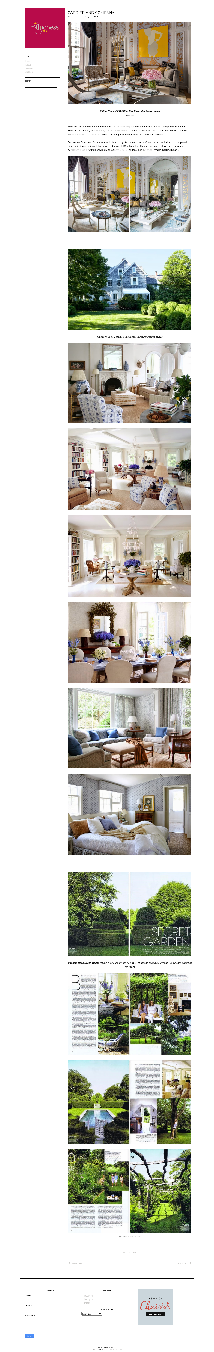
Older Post (184, 1263)
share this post (128, 1252)
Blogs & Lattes (114, 1349)
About (28, 65)
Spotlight (29, 72)
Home (28, 61)
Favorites (29, 68)
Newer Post (76, 1263)
